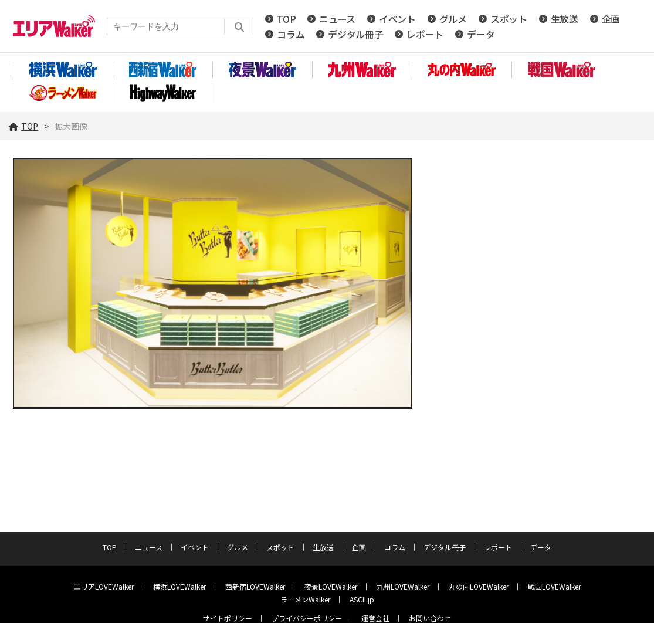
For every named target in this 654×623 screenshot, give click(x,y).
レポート (424, 34)
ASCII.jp (362, 599)
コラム (290, 34)
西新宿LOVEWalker (255, 586)
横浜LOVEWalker (179, 586)
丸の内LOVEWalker (479, 586)
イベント (397, 18)
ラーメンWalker (305, 599)
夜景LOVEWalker (330, 586)
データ (480, 34)
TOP (286, 18)
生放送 (564, 18)
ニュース (337, 18)
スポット (508, 18)
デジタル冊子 (355, 34)
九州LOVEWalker (403, 586)
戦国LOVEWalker (554, 586)
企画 (611, 18)
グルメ (453, 18)
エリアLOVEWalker (104, 586)
